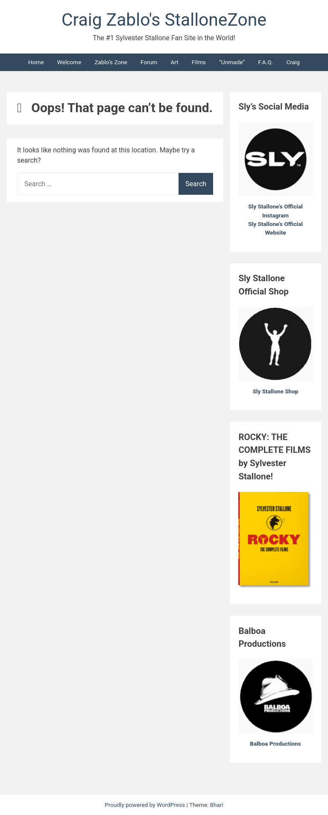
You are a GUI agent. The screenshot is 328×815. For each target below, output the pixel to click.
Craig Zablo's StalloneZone (164, 19)
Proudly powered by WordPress (145, 804)
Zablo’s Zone (110, 62)
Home (36, 62)
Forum (149, 62)
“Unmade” (232, 62)
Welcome (69, 62)
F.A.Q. (265, 62)
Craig (293, 62)
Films (199, 62)
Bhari (216, 804)
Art (174, 62)
